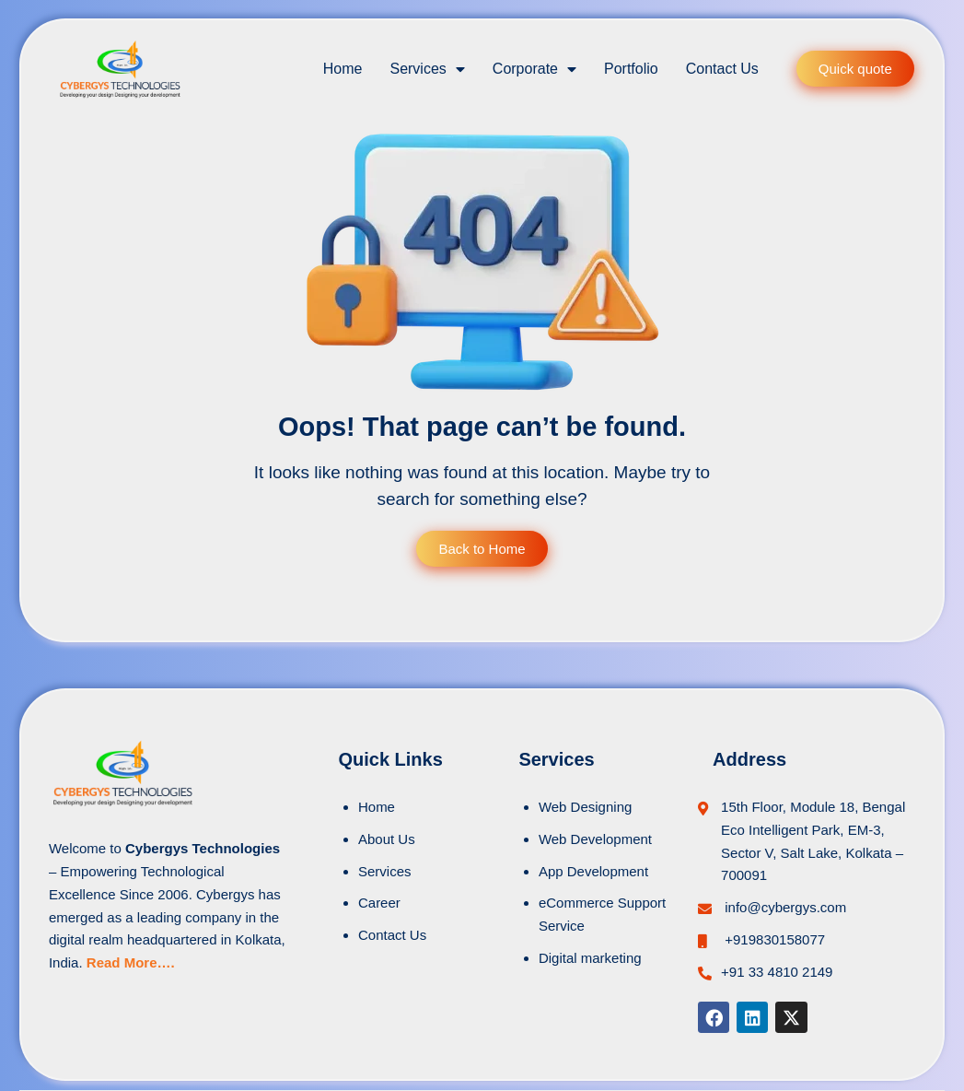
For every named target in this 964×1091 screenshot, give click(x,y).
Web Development (595, 839)
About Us (386, 839)
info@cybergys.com (783, 907)
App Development (593, 871)
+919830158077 (773, 939)
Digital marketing (590, 958)
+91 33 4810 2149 (776, 972)
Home (343, 68)
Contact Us (722, 68)
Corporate (534, 69)
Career (379, 902)
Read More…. (131, 962)
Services (426, 69)
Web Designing (585, 807)
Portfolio (631, 68)
